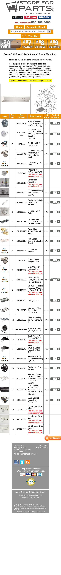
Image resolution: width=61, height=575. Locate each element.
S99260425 (21, 123)
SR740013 (21, 222)
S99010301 (21, 379)
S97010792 (21, 154)
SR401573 (21, 339)
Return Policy (41, 447)
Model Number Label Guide (26, 454)
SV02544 (21, 173)
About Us (44, 445)
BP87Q (21, 260)
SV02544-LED (21, 134)
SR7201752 (22, 419)
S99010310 (21, 390)
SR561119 (21, 241)
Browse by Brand (35, 27)
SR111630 (21, 400)
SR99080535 (21, 330)
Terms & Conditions (22, 450)
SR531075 (21, 368)
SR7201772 (22, 429)
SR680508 (21, 212)
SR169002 (21, 320)
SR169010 (21, 183)
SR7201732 (22, 410)
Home (19, 27)
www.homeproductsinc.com (30, 495)
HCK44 (21, 144)
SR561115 (21, 231)
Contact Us (19, 445)
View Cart (30, 36)
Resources (18, 452)
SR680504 (21, 301)
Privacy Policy (20, 447)
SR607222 (21, 193)
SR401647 (21, 349)
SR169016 (21, 310)
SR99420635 (21, 202)
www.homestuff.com (30, 497)
